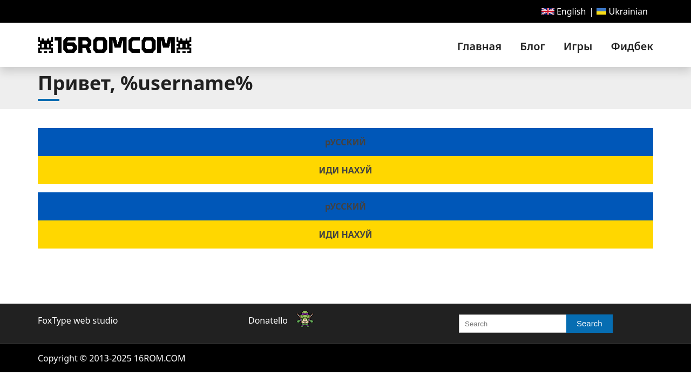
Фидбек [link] (632, 46)
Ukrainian (622, 11)
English (563, 11)
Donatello (268, 320)
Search (589, 323)
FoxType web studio (78, 320)
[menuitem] (564, 11)
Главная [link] (479, 46)
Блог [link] (532, 46)
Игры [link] (578, 46)
